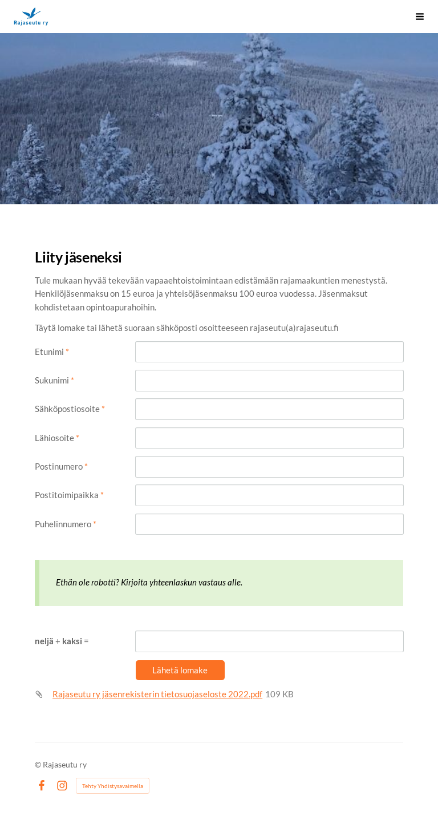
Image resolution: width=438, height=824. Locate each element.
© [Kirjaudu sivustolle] (39, 764)
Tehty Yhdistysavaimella (112, 785)
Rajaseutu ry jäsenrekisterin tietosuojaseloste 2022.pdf (157, 694)
